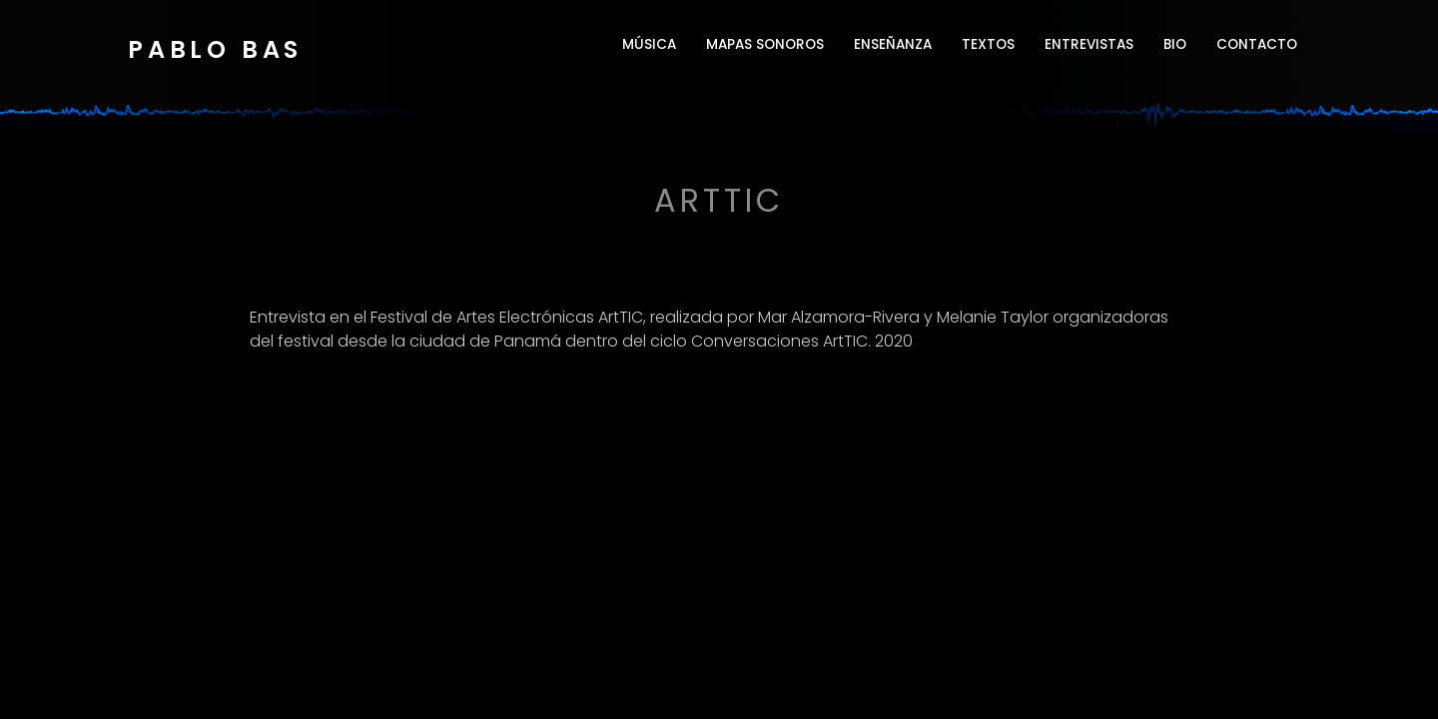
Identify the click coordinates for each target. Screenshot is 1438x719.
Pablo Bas (215, 49)
